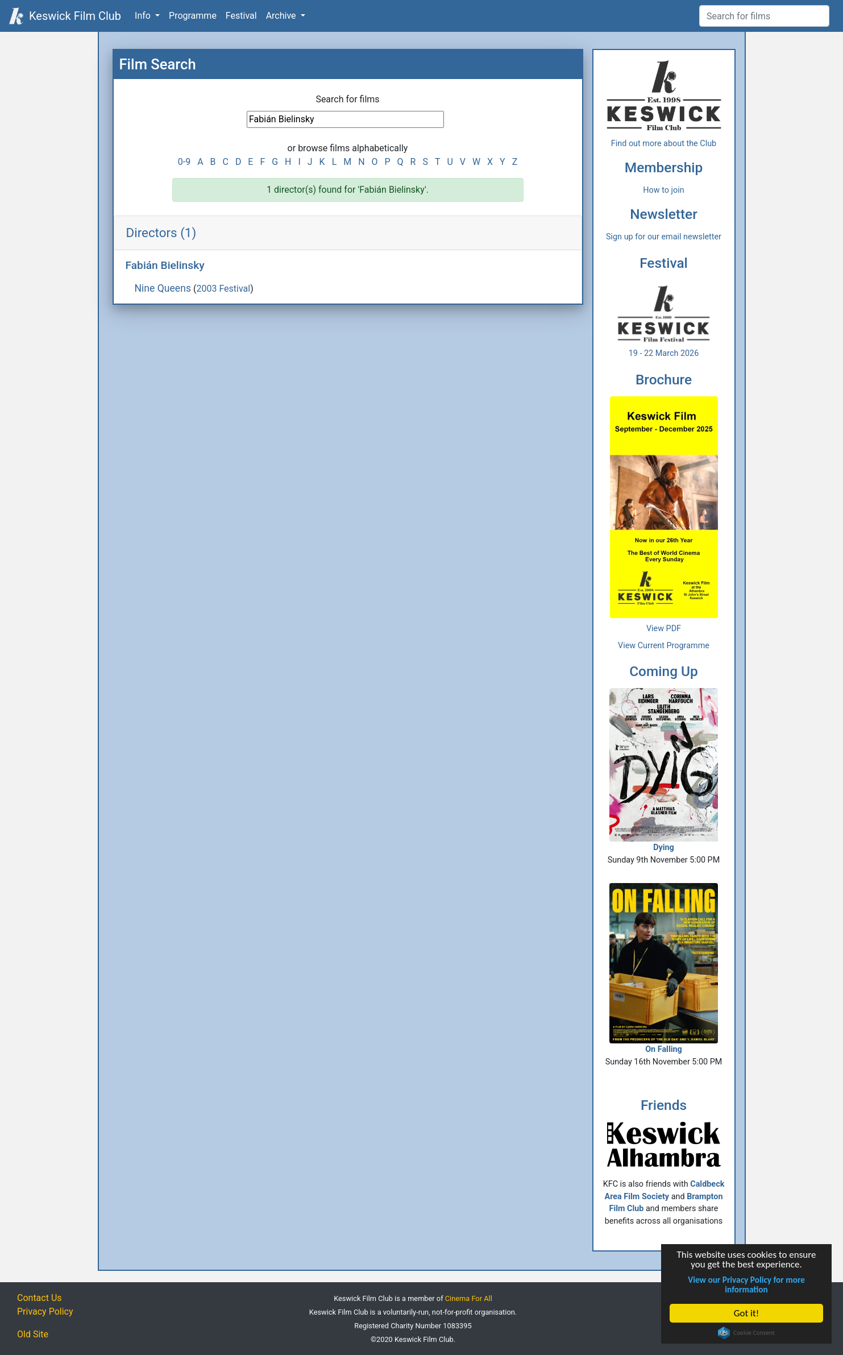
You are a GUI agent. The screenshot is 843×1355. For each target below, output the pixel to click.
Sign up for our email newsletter (663, 237)
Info (144, 15)
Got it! (746, 1313)
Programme (193, 15)
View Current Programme (663, 645)
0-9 (184, 161)
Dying (663, 770)
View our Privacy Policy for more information (746, 1284)
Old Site (32, 1334)
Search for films (347, 99)
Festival (241, 15)
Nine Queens (163, 288)
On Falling (663, 968)
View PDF (663, 628)
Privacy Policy (45, 1311)
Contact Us (39, 1297)
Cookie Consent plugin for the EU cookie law (746, 1333)
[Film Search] (764, 16)
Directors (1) (161, 232)
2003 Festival (223, 288)
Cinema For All (468, 1298)
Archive (282, 15)
